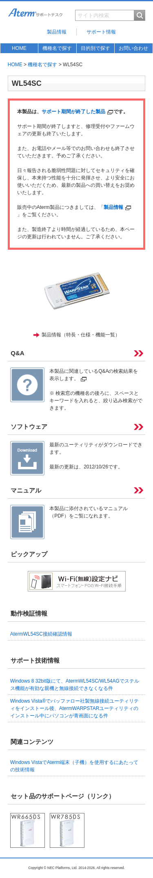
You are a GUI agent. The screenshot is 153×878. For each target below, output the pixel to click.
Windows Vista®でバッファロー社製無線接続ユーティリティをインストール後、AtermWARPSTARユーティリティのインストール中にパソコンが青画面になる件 (74, 708)
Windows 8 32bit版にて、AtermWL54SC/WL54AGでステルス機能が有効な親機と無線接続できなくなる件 (74, 684)
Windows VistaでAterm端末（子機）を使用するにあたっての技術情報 (74, 766)
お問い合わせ (133, 48)
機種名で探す (57, 48)
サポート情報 (101, 32)
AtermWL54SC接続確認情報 (41, 634)
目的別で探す (95, 48)
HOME (19, 48)
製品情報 (57, 32)
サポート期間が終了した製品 (77, 111)
